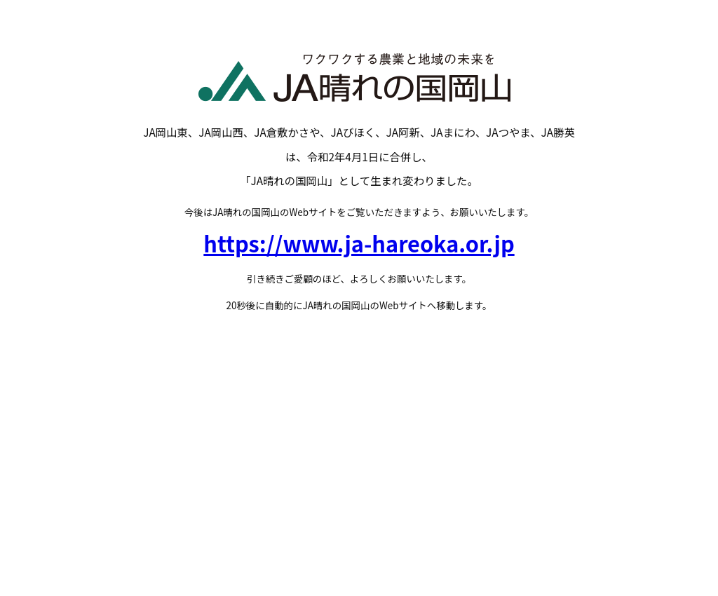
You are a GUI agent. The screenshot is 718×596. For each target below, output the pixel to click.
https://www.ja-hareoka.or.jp (358, 243)
